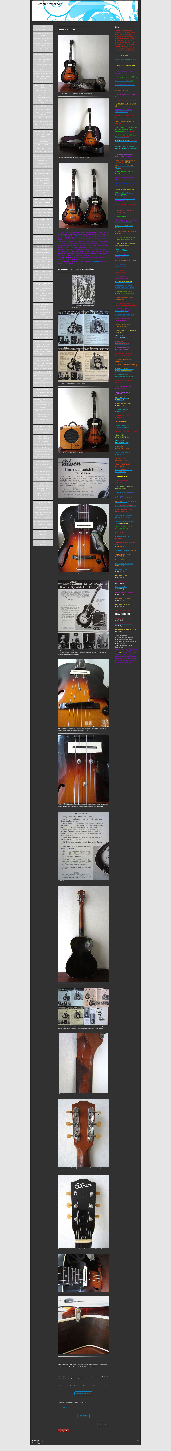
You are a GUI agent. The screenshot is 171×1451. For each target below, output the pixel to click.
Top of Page (103, 1424)
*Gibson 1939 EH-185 (122, 536)
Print (34, 1441)
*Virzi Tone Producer (122, 550)
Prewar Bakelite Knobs (83, 1393)
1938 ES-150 (83, 1416)
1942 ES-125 (64, 1408)
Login (137, 1440)
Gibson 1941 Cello (121, 569)
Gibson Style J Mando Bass (124, 564)
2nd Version (119, 427)
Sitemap (40, 1441)
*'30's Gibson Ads (120, 492)
